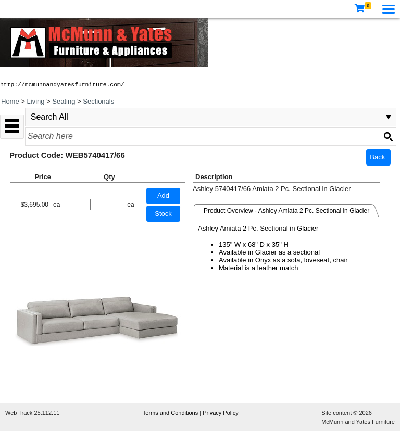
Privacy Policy (220, 413)
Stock (163, 214)
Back (377, 157)
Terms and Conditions (171, 413)
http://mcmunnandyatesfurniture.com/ (62, 85)
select (388, 117)
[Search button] (388, 136)
